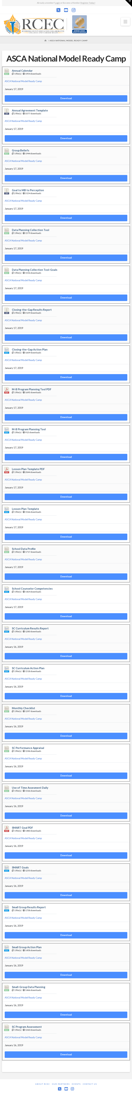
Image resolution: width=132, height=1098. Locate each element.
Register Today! (87, 3)
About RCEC (42, 1084)
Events (76, 1084)
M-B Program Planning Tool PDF (31, 389)
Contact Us (90, 1084)
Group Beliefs (20, 150)
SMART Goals (20, 867)
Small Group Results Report (29, 907)
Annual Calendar (22, 70)
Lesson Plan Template (25, 508)
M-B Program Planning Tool (29, 429)
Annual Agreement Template (30, 110)
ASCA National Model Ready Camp (23, 81)
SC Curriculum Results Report (30, 628)
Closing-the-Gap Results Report (32, 309)
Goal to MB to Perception (28, 190)
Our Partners (61, 1084)
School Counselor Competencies (32, 588)
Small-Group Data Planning (28, 987)
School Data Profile (24, 548)
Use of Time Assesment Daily (30, 787)
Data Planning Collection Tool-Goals (34, 269)
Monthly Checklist (23, 708)
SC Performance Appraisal (28, 747)
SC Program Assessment (27, 1026)
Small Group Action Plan (27, 947)
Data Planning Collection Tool (30, 230)
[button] (125, 21)
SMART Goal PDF (22, 827)
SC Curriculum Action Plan (28, 668)
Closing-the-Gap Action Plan (30, 349)
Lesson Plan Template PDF (28, 469)
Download (66, 98)
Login (57, 3)
